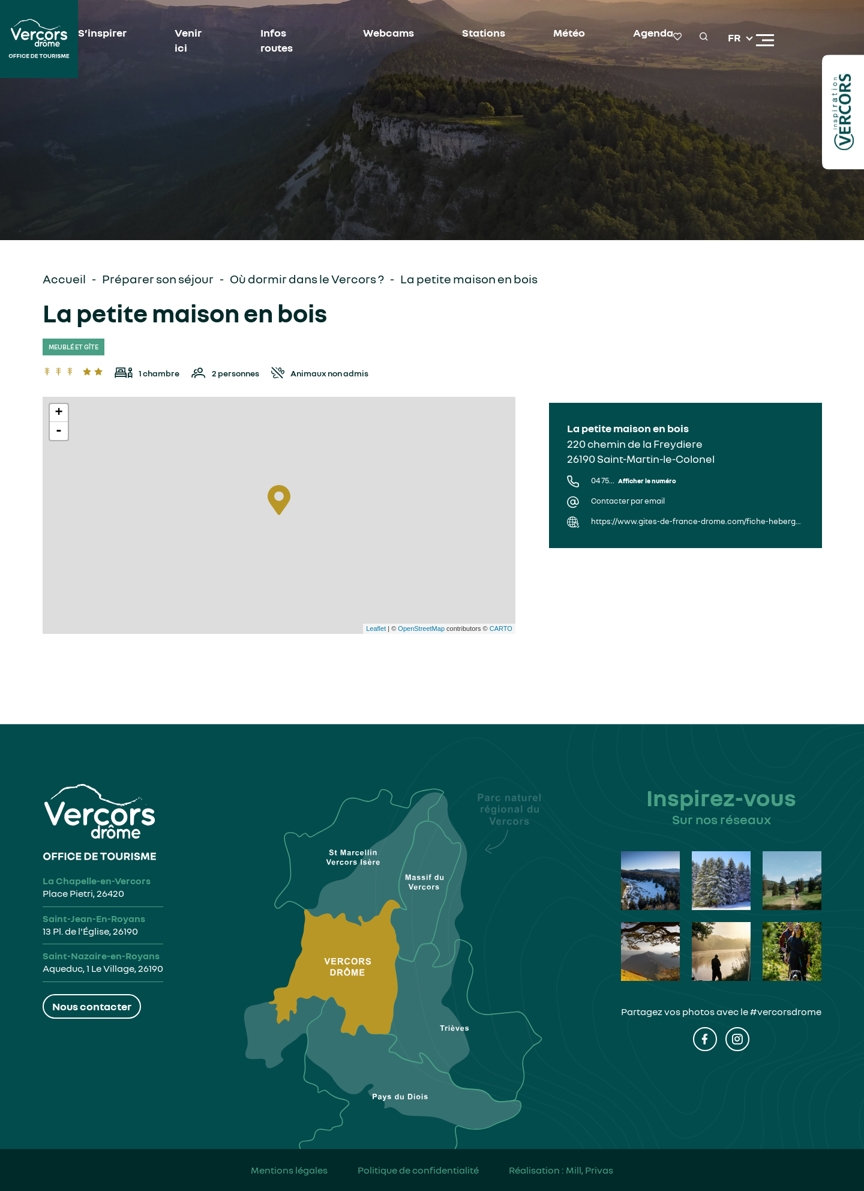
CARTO (501, 628)
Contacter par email (628, 500)
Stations (483, 32)
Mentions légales (289, 1170)
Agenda (653, 32)
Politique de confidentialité (418, 1170)
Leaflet (376, 628)
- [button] (59, 431)
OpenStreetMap (421, 628)
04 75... (633, 480)
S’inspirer (102, 32)
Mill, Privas (589, 1170)
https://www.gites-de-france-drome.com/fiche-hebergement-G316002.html (697, 521)
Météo (569, 32)
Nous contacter (91, 1006)
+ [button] (58, 413)
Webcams (388, 32)
